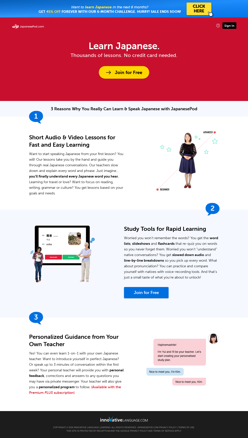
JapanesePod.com (147, 427)
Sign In (229, 26)
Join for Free (128, 72)
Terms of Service (163, 431)
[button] (218, 25)
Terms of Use (186, 427)
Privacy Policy (168, 427)
